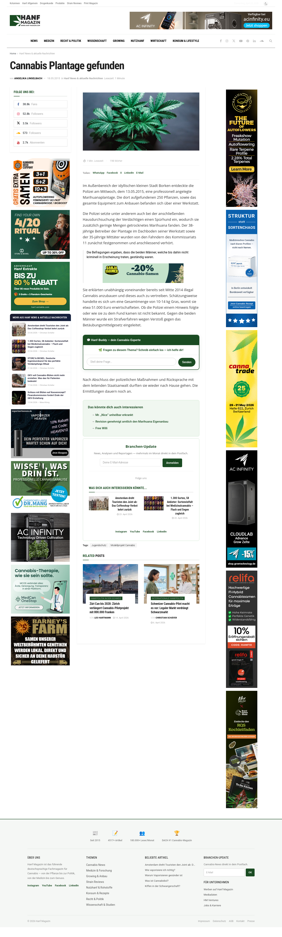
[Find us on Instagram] (227, 41)
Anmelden (172, 462)
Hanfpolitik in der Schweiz (106, 598)
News (34, 41)
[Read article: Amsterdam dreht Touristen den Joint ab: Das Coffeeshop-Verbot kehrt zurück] (98, 503)
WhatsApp (98, 172)
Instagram (121, 531)
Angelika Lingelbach (28, 78)
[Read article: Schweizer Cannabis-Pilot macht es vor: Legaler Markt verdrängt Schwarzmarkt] (171, 584)
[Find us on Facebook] (221, 41)
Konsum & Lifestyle (186, 41)
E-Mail (139, 172)
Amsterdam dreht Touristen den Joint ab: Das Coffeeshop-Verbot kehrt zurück (170, 864)
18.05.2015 (53, 78)
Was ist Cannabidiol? (156, 880)
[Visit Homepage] (32, 20)
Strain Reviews (74, 3)
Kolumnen (15, 3)
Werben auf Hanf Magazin (218, 889)
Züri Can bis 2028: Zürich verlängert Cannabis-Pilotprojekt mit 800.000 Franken (109, 608)
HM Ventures (211, 900)
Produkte (60, 3)
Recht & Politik (71, 41)
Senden (186, 362)
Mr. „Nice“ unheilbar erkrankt (114, 415)
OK (250, 872)
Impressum (204, 921)
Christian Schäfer (166, 618)
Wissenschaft (97, 41)
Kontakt (240, 921)
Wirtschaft (158, 41)
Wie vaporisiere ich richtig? (160, 870)
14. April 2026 (121, 618)
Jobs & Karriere (212, 905)
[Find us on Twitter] (233, 41)
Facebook (112, 172)
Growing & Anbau (96, 876)
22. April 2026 (180, 518)
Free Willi (101, 428)
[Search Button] (270, 41)
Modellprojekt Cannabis (123, 545)
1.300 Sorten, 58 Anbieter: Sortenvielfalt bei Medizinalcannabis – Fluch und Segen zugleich (179, 505)
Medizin (49, 41)
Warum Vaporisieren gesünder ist (164, 875)
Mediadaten (210, 894)
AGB (231, 921)
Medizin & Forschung (99, 870)
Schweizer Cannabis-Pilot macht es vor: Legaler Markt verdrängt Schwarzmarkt (170, 608)
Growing (119, 41)
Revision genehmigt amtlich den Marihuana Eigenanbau (131, 421)
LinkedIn (129, 172)
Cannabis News (95, 864)
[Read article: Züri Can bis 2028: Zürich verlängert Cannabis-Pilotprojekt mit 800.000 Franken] (110, 584)
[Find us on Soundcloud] (262, 41)
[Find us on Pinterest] (247, 41)
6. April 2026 (158, 622)
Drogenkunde (46, 3)
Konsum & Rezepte (97, 893)
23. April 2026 (125, 514)
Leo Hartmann (102, 618)
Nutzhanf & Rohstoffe (99, 887)
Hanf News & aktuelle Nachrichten (37, 53)
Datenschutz (219, 921)
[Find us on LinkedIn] (254, 41)
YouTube (135, 531)
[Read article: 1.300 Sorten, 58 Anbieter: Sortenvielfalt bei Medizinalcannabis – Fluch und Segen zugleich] (154, 503)
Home (13, 53)
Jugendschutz (99, 545)
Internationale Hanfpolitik (167, 598)
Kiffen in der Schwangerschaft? (162, 886)
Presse (251, 921)
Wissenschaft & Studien (100, 904)
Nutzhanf (137, 41)
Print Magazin (91, 3)
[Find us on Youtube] (240, 41)
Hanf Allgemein (30, 3)
